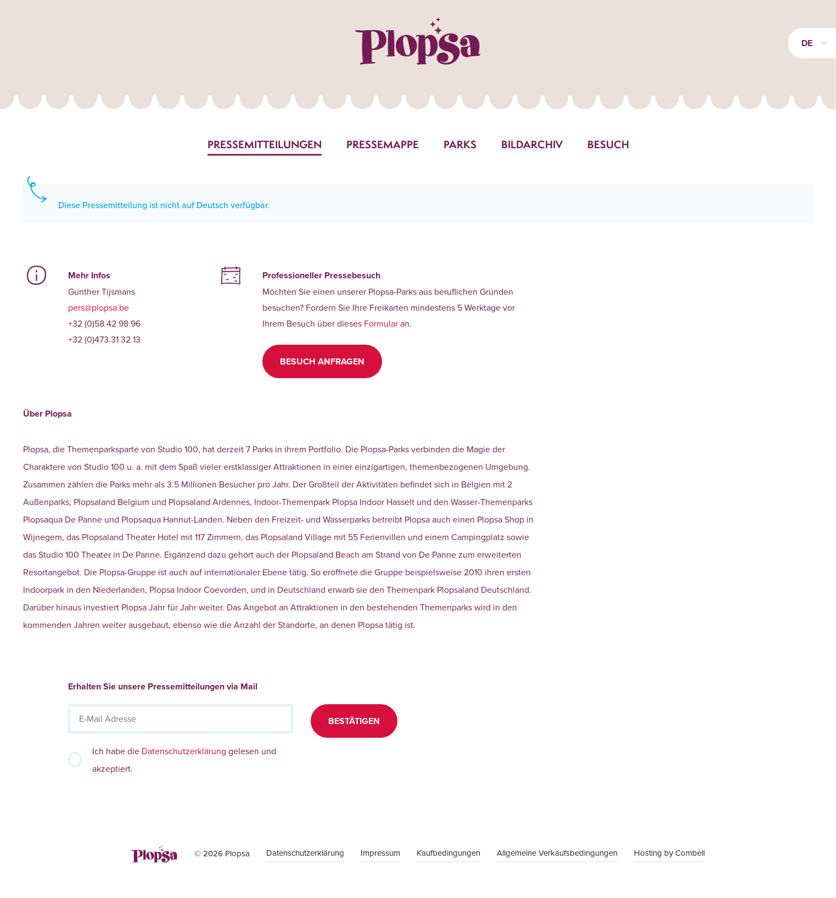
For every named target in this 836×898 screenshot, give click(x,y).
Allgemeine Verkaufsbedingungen (557, 852)
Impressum (380, 852)
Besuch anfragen (322, 361)
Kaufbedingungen (448, 852)
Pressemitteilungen (264, 144)
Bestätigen (354, 721)
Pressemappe (382, 144)
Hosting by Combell (669, 852)
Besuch (608, 144)
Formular (381, 323)
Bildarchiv (532, 144)
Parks (460, 144)
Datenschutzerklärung (184, 751)
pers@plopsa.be (98, 307)
